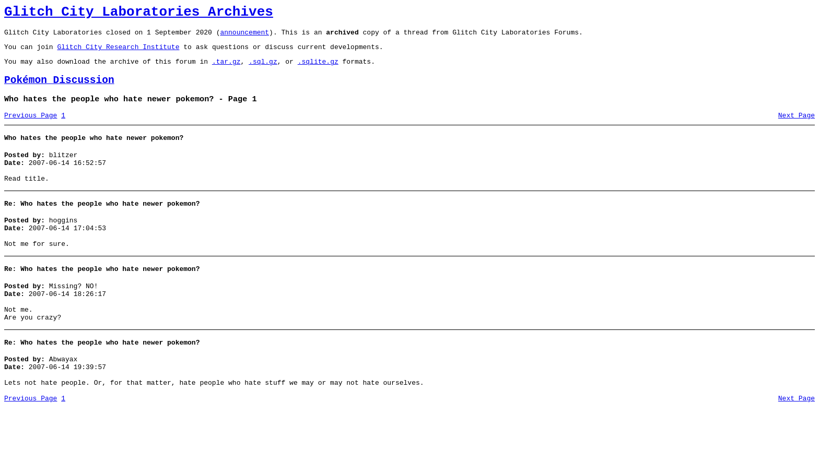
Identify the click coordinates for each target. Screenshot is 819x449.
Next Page (796, 128)
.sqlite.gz (318, 69)
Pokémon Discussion (59, 89)
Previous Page (30, 128)
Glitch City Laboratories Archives (138, 13)
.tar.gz (226, 69)
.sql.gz (263, 69)
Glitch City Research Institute (118, 52)
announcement (244, 36)
